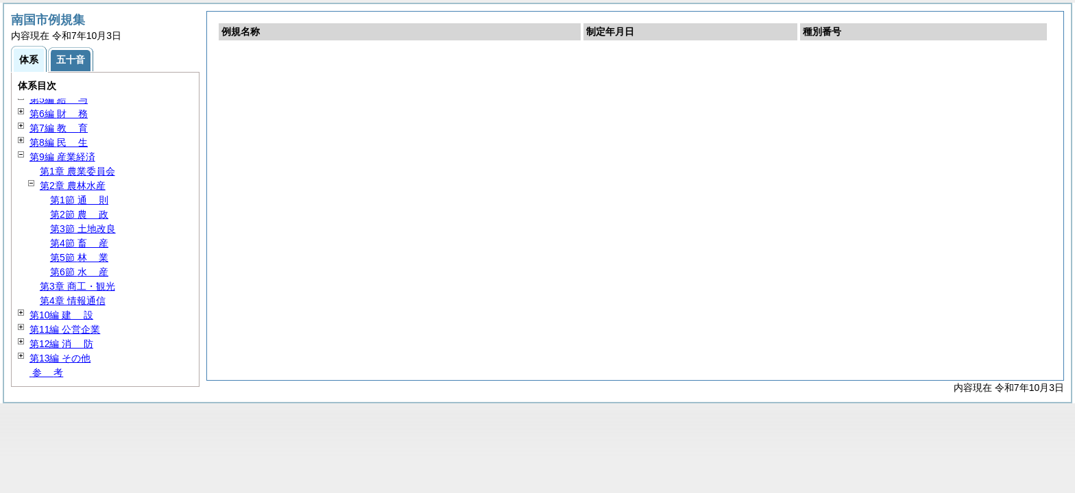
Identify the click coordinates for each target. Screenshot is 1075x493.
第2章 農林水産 (73, 185)
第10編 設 (61, 314)
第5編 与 (58, 99)
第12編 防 (61, 343)
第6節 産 (79, 271)
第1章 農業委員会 (77, 171)
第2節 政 (79, 214)
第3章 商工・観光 (77, 286)
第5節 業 (79, 257)
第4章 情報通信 (73, 300)
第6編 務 (58, 113)
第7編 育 (58, 128)
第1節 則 (79, 199)
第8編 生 (58, 142)
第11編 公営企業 (64, 329)
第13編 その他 (59, 358)
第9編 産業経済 (62, 156)
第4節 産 (79, 243)
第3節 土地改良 (83, 228)
